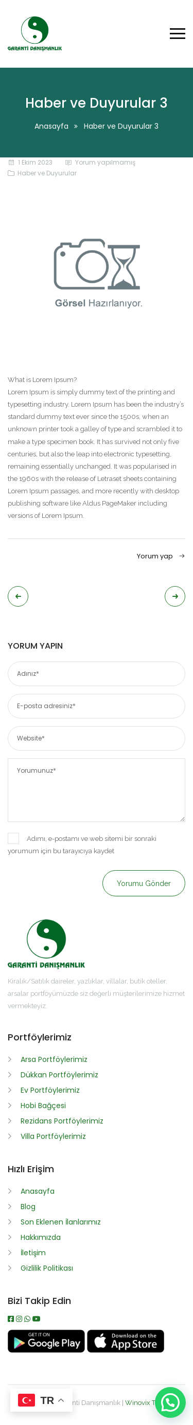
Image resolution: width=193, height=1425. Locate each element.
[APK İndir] (47, 1350)
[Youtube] (36, 1319)
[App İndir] (125, 1350)
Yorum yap (161, 556)
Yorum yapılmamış (105, 162)
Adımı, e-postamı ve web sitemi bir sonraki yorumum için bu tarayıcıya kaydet (82, 844)
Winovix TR (142, 1403)
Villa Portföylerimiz (53, 1136)
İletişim (33, 1253)
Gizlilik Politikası (47, 1268)
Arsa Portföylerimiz (54, 1059)
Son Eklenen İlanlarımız (61, 1222)
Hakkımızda (41, 1237)
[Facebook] (12, 1319)
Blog (28, 1206)
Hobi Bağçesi (43, 1105)
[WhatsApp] (28, 1319)
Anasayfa (51, 126)
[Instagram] (20, 1319)
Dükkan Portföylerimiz (59, 1075)
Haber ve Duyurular (47, 173)
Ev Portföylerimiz (50, 1090)
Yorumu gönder (144, 883)
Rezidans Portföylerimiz (62, 1121)
